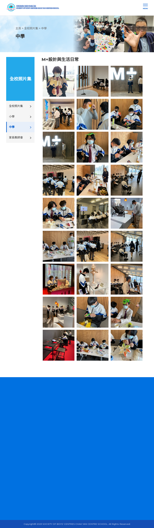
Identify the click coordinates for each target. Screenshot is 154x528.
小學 (12, 116)
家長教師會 (16, 137)
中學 (44, 28)
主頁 (18, 28)
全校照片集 (31, 28)
